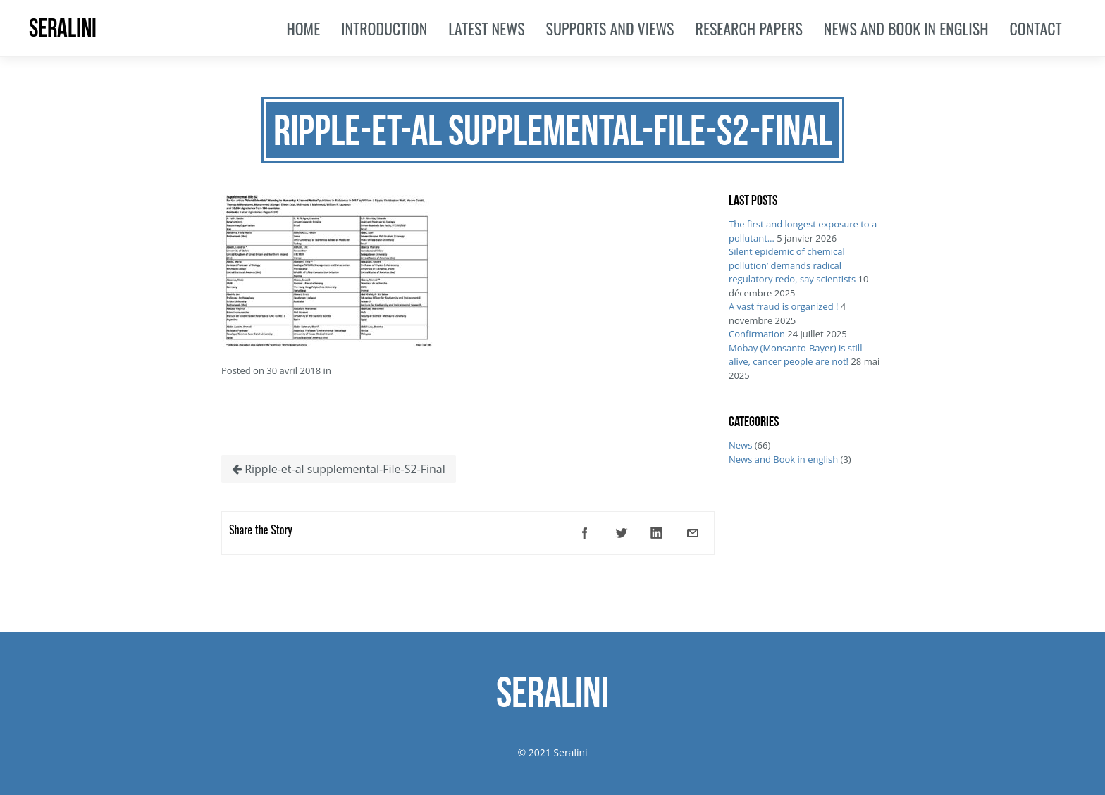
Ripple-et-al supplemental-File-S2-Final (338, 469)
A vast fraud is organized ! (783, 306)
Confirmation (757, 333)
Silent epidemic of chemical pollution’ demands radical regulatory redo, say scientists (792, 265)
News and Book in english (783, 459)
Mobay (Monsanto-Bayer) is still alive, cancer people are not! (795, 355)
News (740, 445)
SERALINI (63, 28)
